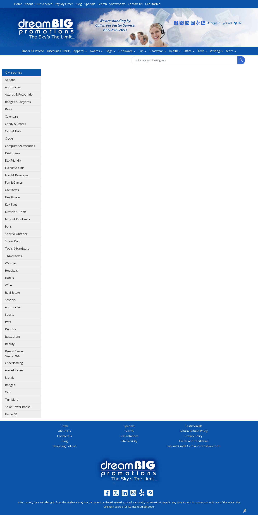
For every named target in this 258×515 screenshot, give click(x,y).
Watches (10, 263)
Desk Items (12, 153)
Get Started (152, 4)
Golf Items (12, 190)
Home (18, 4)
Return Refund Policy (194, 431)
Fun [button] (141, 51)
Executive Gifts (15, 168)
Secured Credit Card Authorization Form (193, 446)
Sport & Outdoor (16, 234)
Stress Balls (13, 241)
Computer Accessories (20, 146)
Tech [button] (200, 51)
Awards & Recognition (19, 94)
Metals (9, 378)
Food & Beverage (16, 175)
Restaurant (12, 337)
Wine (8, 285)
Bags (8, 109)
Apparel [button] (78, 51)
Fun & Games (14, 182)
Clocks (9, 138)
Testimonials (193, 426)
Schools (10, 300)
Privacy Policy (193, 436)
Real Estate (12, 293)
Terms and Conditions (193, 441)
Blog (79, 4)
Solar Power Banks (17, 407)
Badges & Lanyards (18, 102)
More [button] (229, 51)
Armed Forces (14, 370)
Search (102, 4)
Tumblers (11, 400)
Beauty (10, 344)
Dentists (10, 329)
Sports (9, 315)
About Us (64, 431)
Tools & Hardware (17, 249)
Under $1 (11, 414)
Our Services (43, 4)
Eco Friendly (13, 160)
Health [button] (173, 51)
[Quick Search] (184, 60)
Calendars (11, 116)
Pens (8, 227)
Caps (8, 392)
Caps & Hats (13, 131)
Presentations (129, 436)
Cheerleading (14, 363)
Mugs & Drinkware (17, 219)
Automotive (13, 87)
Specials (89, 4)
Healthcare (12, 197)
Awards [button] (95, 51)
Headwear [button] (156, 51)
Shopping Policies (65, 446)
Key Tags (11, 205)
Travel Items (13, 256)
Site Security (129, 441)
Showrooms (117, 4)
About (29, 4)
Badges (10, 385)
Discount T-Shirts (59, 51)
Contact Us (135, 4)
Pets (8, 322)
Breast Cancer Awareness (14, 353)
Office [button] (188, 51)
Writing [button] (215, 51)
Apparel (10, 80)
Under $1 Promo (33, 51)
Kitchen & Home (16, 212)
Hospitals (11, 271)
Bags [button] (109, 51)
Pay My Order (64, 4)
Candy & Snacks (15, 124)
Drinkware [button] (125, 51)
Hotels (9, 278)
